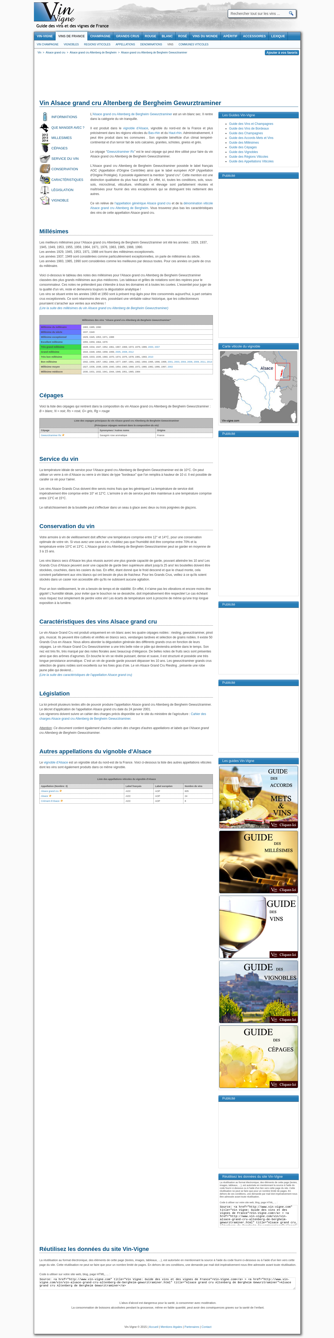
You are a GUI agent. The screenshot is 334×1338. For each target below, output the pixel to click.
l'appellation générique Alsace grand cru (143, 203)
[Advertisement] (167, 78)
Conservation (64, 169)
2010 (150, 357)
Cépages (59, 148)
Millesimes (61, 138)
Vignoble (60, 200)
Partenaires (191, 1326)
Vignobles (71, 44)
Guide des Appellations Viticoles (251, 161)
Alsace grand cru (50, 791)
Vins (170, 44)
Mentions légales (171, 1326)
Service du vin (65, 159)
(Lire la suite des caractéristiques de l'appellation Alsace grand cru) (85, 675)
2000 (150, 347)
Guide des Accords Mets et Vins (251, 138)
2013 (209, 362)
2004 (183, 362)
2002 (170, 366)
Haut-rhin (175, 133)
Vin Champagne (47, 44)
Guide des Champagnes (246, 133)
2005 (118, 352)
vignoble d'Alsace (135, 128)
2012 (131, 352)
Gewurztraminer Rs (120, 152)
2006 (190, 362)
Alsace (44, 796)
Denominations (151, 44)
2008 (124, 352)
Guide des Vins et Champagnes (251, 124)
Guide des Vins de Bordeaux (249, 128)
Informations (64, 117)
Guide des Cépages (243, 147)
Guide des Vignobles (243, 152)
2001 (170, 362)
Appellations (125, 44)
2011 (203, 362)
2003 (176, 362)
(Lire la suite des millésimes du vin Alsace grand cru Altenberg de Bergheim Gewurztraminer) (103, 308)
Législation (62, 190)
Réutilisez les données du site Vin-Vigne (94, 1249)
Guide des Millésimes (244, 142)
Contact (206, 1326)
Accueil (153, 1326)
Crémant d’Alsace (50, 801)
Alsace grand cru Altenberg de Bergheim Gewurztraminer (132, 114)
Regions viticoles (97, 44)
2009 (196, 362)
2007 (157, 347)
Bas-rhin (154, 133)
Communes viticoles (193, 44)
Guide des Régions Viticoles (248, 156)
